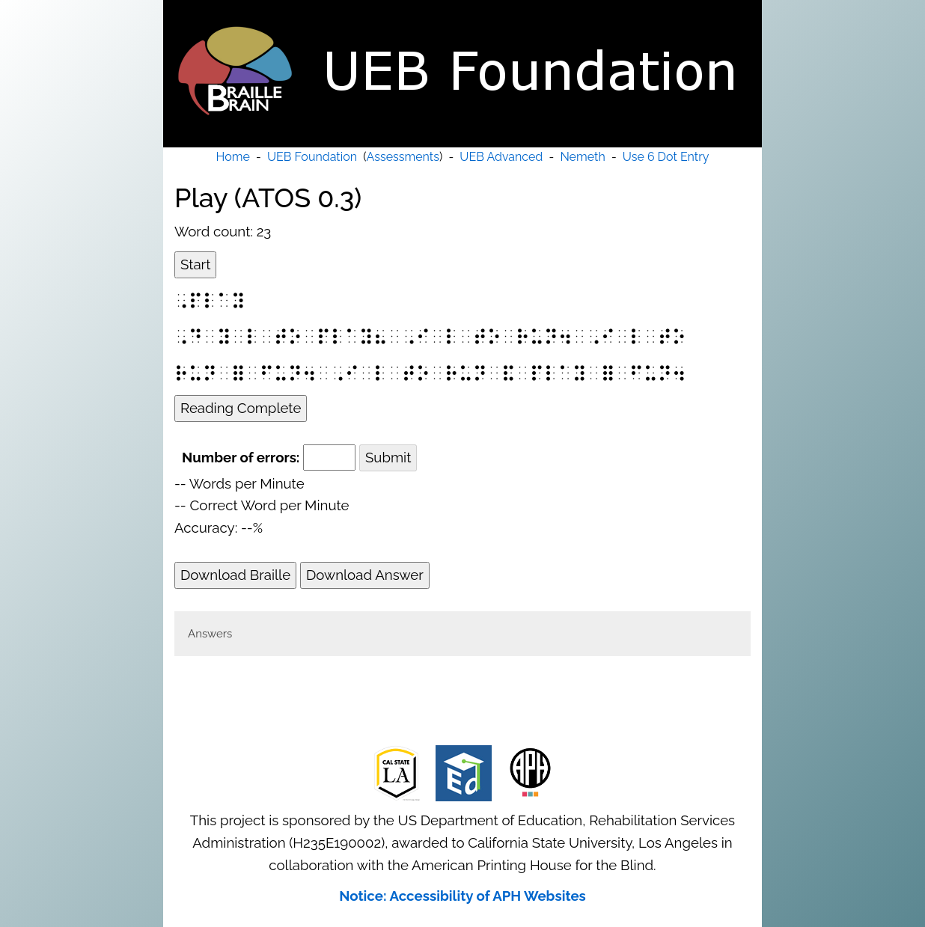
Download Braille (235, 574)
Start (195, 264)
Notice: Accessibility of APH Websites (462, 895)
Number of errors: (240, 457)
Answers (210, 633)
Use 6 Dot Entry (666, 157)
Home (233, 157)
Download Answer (365, 574)
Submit (388, 457)
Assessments (403, 157)
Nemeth (582, 157)
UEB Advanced (501, 157)
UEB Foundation (312, 157)
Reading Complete (240, 408)
